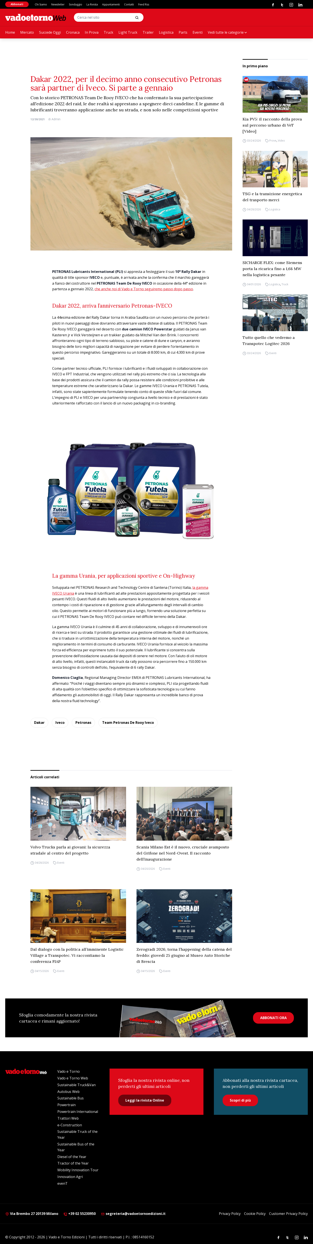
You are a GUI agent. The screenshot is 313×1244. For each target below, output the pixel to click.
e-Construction (69, 1125)
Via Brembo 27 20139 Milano (31, 1213)
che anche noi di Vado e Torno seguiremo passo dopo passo (144, 289)
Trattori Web (68, 1118)
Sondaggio (75, 4)
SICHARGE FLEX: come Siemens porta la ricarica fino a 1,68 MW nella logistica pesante (272, 268)
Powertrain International (77, 1111)
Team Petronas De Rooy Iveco (128, 722)
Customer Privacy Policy (288, 1213)
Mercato (27, 32)
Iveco (60, 722)
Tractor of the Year (73, 1163)
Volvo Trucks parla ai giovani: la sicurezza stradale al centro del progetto (70, 850)
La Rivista (92, 4)
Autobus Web (68, 1091)
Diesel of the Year (71, 1156)
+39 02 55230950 (79, 1213)
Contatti (129, 4)
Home (10, 32)
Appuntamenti (111, 4)
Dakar (39, 722)
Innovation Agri (70, 1176)
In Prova (91, 32)
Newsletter (58, 4)
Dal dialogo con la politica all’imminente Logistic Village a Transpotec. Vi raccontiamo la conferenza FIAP (77, 955)
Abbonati (17, 4)
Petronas (83, 722)
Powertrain (66, 1104)
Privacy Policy (230, 1213)
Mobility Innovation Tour (77, 1170)
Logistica (166, 32)
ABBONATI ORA (273, 1017)
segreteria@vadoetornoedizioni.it (133, 1213)
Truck (108, 32)
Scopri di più (240, 1100)
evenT (62, 1183)
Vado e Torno (68, 1071)
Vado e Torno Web (72, 1078)
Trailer (148, 32)
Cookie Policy (255, 1213)
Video (281, 141)
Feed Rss (143, 4)
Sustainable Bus (70, 1098)
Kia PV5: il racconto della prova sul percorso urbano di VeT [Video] (272, 125)
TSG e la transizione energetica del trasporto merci (272, 196)
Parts (183, 32)
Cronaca (73, 32)
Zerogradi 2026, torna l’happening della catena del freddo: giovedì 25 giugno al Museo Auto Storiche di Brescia (184, 955)
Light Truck (127, 32)
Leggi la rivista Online (144, 1100)
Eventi (198, 32)
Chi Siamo (41, 4)
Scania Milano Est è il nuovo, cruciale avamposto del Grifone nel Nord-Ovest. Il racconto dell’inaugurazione (183, 853)
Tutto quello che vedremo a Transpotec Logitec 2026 (269, 340)
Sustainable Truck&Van (76, 1084)
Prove (272, 141)
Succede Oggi (50, 32)
